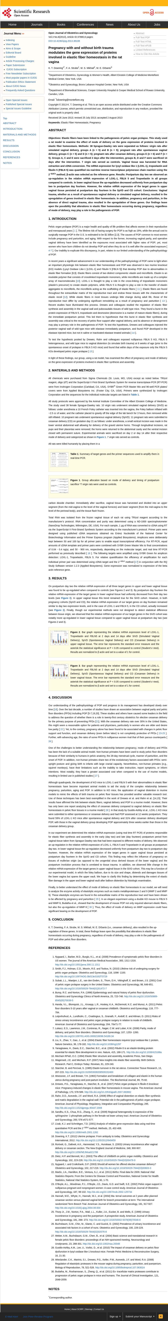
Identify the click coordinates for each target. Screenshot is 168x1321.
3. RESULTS (57, 578)
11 (138, 289)
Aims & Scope (12, 48)
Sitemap (88, 1309)
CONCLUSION (11, 151)
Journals (36, 24)
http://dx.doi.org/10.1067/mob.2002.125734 (109, 1192)
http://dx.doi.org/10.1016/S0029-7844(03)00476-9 (109, 1160)
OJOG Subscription (15, 69)
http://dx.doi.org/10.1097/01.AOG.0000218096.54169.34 (84, 1036)
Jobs (157, 24)
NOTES (53, 1289)
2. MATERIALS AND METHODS (71, 370)
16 (89, 553)
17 (136, 562)
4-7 (50, 250)
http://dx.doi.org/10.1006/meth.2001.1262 (76, 1132)
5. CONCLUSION (60, 919)
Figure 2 (59, 610)
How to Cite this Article (146, 54)
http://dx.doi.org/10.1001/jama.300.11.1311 (77, 964)
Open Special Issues (15, 100)
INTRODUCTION (12, 128)
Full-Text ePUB (142, 45)
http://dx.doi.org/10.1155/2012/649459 (96, 1140)
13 (163, 301)
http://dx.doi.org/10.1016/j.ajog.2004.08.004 (77, 1208)
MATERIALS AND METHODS (19, 134)
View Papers (11, 44)
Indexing (9, 40)
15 (91, 351)
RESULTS (8, 140)
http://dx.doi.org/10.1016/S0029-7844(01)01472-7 (81, 988)
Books (61, 24)
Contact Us (99, 1309)
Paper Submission (14, 65)
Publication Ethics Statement (20, 82)
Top (5, 118)
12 (65, 297)
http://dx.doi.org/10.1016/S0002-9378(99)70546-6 (115, 1220)
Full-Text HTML (143, 41)
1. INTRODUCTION (62, 218)
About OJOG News (15, 86)
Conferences (85, 24)
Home (12, 24)
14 (133, 332)
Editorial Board (12, 52)
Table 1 (135, 394)
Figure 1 (101, 437)
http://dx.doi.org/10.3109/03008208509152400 (89, 1072)
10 (78, 281)
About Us (134, 24)
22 (62, 729)
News (110, 24)
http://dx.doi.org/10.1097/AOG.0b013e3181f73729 (81, 976)
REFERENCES (59, 948)
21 (97, 721)
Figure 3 (66, 598)
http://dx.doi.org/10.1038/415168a (144, 1052)
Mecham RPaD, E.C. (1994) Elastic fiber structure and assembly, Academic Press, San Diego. (104, 1056)
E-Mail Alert (11, 1316)
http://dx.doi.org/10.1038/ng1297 (104, 1044)
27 (96, 775)
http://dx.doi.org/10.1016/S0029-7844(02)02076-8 (81, 1231)
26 (50, 741)
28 (107, 810)
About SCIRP (77, 1309)
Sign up (114, 1316)
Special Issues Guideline (18, 108)
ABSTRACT (57, 130)
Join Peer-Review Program (38, 1316)
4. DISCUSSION (60, 697)
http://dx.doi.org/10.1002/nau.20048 (101, 1243)
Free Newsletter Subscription (20, 73)
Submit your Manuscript (138, 1316)
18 (55, 709)
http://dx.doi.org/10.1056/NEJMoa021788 (76, 1152)
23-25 (162, 733)
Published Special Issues (18, 104)
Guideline (10, 56)
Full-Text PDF (142, 37)
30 (90, 907)
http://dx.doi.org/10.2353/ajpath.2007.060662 (108, 1092)
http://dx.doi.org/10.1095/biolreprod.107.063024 (120, 1267)
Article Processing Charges (19, 61)
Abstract (139, 33)
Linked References (144, 49)
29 (97, 899)
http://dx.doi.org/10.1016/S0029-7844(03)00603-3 (125, 1168)
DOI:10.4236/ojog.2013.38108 (64, 41)
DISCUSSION (11, 145)
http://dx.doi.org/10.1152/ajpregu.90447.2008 (78, 1108)
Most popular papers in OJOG (20, 77)
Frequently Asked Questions (19, 90)
